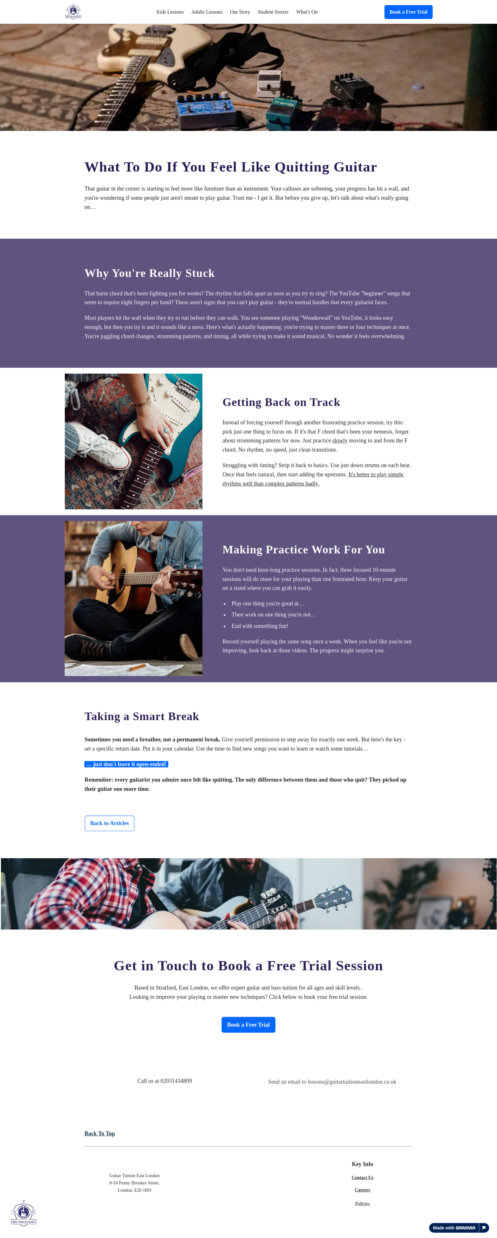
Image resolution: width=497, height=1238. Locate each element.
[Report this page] (484, 1228)
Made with (454, 1227)
